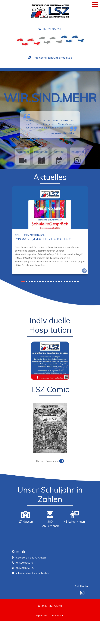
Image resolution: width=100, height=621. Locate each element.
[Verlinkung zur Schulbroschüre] (41, 168)
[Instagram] (82, 593)
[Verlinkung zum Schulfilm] (22, 168)
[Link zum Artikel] (84, 270)
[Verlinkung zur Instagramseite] (77, 168)
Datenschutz (57, 615)
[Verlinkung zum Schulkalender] (59, 168)
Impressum (41, 615)
